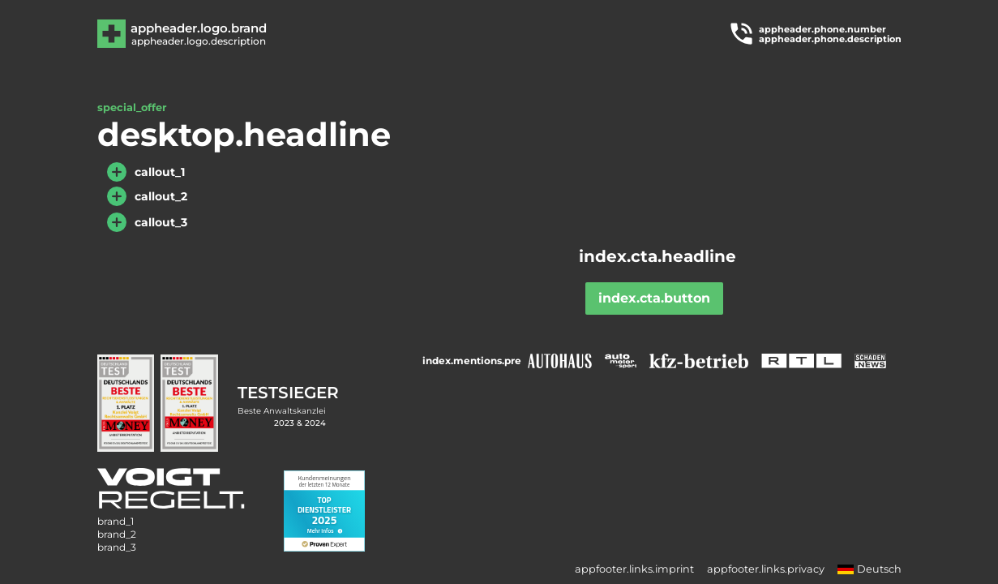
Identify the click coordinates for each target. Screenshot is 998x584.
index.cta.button (654, 298)
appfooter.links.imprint (634, 569)
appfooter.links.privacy (766, 569)
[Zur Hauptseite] (197, 33)
